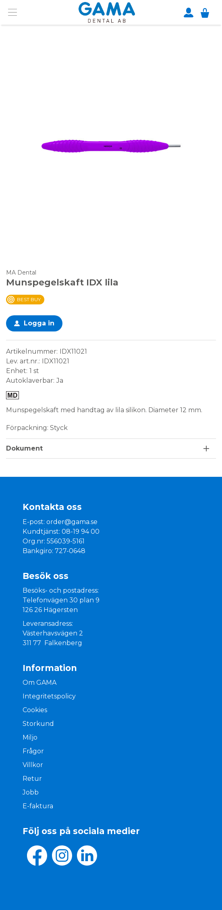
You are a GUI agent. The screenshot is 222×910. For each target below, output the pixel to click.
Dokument (24, 448)
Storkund (38, 724)
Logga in (39, 323)
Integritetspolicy (49, 696)
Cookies (35, 710)
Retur (32, 778)
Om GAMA (39, 682)
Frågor (33, 751)
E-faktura (38, 806)
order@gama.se (72, 522)
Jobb (31, 792)
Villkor (33, 765)
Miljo (30, 737)
